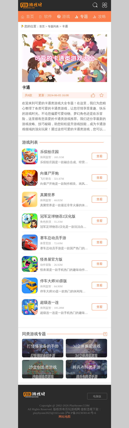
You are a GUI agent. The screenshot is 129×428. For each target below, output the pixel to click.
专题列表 (53, 26)
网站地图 (65, 416)
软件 (48, 16)
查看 (99, 156)
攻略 (102, 16)
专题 (84, 16)
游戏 (66, 16)
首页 (30, 16)
